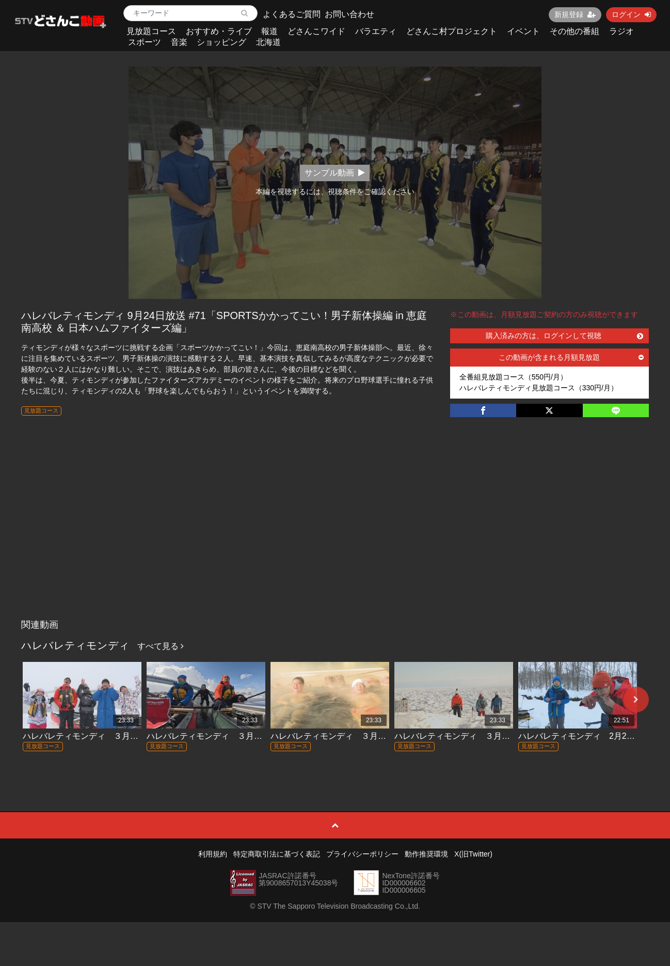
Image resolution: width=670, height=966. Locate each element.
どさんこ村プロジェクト (451, 31)
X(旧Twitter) (473, 854)
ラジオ (621, 31)
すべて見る (160, 646)
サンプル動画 (335, 172)
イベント (523, 31)
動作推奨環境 (426, 854)
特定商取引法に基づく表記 (276, 854)
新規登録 (575, 14)
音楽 (179, 42)
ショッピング (221, 42)
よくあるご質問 (292, 14)
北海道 (268, 42)
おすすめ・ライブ (219, 31)
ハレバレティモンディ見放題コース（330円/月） (538, 388)
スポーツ (144, 42)
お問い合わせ (349, 14)
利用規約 (212, 854)
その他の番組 (574, 31)
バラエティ (375, 31)
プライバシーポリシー (362, 854)
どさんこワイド (316, 31)
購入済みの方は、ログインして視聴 (564, 335)
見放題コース (151, 31)
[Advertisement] (335, 537)
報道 (269, 31)
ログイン (631, 14)
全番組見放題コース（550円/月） (513, 377)
